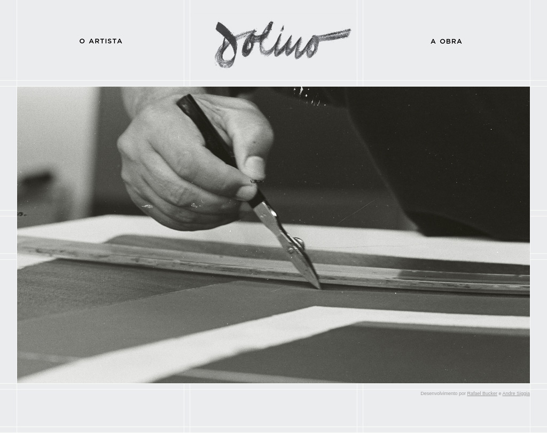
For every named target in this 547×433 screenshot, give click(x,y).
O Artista (100, 40)
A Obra (446, 40)
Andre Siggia (516, 393)
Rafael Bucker (482, 393)
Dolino (273, 40)
